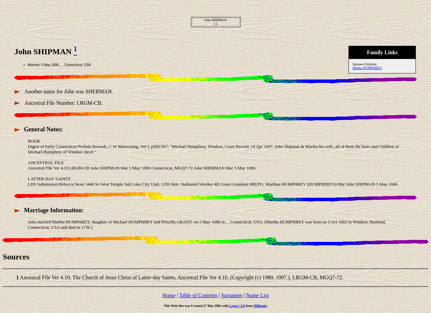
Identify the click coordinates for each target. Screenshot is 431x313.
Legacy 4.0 (237, 306)
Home (168, 295)
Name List (257, 295)
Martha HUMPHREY (367, 68)
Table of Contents (198, 295)
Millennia (260, 306)
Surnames (231, 295)
